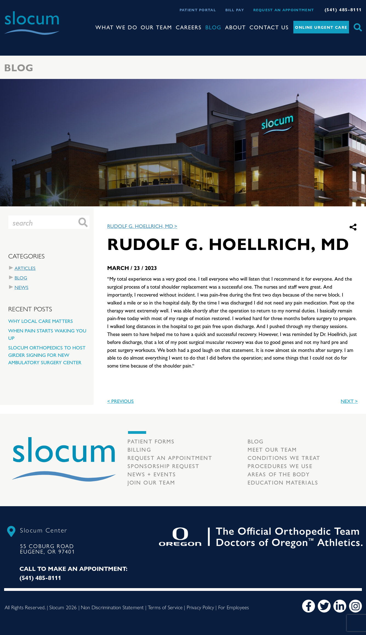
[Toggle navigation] (8, 39)
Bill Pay (234, 9)
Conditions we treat (284, 458)
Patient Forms (151, 441)
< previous (120, 400)
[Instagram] (355, 606)
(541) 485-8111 (343, 9)
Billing (139, 449)
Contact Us (269, 27)
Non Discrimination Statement (112, 607)
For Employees (233, 607)
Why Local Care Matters (40, 320)
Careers (189, 27)
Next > (349, 400)
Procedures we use (280, 466)
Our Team (156, 27)
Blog (213, 27)
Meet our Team (272, 449)
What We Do (116, 27)
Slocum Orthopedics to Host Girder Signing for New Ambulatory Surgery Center (47, 355)
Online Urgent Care (321, 27)
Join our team (151, 482)
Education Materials (283, 482)
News (22, 287)
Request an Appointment (283, 9)
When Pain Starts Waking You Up (47, 334)
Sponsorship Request (163, 466)
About (235, 27)
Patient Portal (198, 9)
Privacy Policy (200, 607)
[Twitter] (324, 606)
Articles (25, 267)
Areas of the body (279, 474)
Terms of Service (165, 607)
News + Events (151, 474)
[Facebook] (308, 606)
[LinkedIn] (339, 606)
